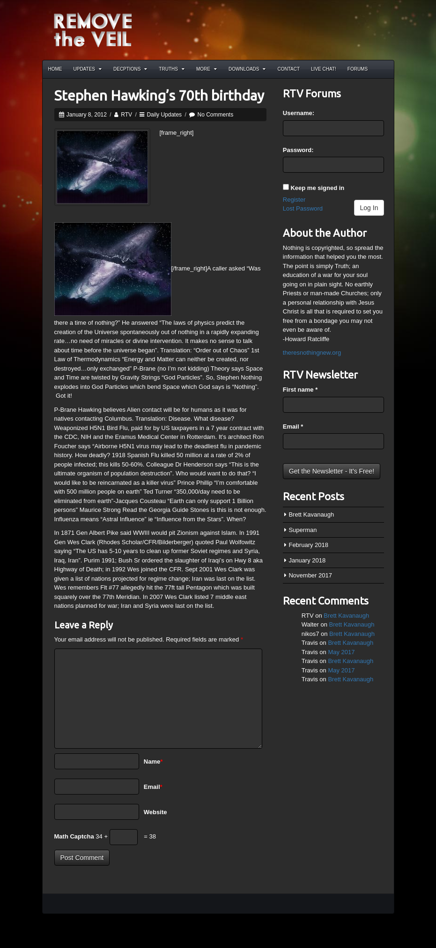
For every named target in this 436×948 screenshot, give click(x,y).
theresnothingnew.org (312, 352)
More (206, 69)
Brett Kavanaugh (311, 514)
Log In (369, 207)
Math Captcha (74, 836)
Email (153, 786)
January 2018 (306, 560)
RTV (126, 114)
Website (155, 812)
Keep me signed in (317, 187)
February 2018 (308, 544)
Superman (302, 529)
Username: (298, 113)
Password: (298, 149)
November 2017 (310, 575)
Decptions (130, 69)
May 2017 (341, 652)
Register (294, 199)
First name (300, 389)
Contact (288, 69)
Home (55, 69)
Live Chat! (323, 69)
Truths (172, 69)
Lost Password (303, 208)
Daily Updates (164, 114)
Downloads (247, 69)
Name (153, 761)
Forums (357, 69)
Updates (88, 69)
